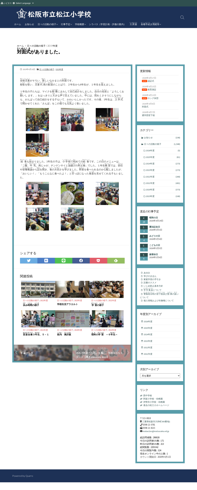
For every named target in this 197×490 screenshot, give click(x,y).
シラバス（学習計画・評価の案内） (107, 24)
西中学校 (148, 402)
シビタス (8, 3)
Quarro (29, 483)
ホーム (17, 24)
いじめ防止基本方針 (154, 290)
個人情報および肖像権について (160, 306)
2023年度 (163, 173)
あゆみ (147, 276)
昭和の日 (153, 221)
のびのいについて (160, 300)
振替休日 (153, 258)
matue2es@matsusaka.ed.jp (156, 438)
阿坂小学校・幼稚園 (153, 406)
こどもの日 (154, 249)
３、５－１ (36, 335)
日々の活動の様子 (47, 24)
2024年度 (163, 166)
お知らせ (29, 24)
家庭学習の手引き (153, 283)
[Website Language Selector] (24, 3)
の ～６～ (104, 335)
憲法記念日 (154, 230)
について (153, 294)
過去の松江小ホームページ (157, 412)
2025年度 (78, 301)
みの (31, 305)
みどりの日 (154, 240)
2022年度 (44, 301)
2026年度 (163, 153)
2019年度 (54, 45)
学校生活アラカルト (67, 304)
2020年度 (78, 331)
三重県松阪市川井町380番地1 (157, 428)
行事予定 (65, 24)
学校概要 (79, 24)
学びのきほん (150, 280)
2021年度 (113, 301)
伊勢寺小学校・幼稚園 (155, 409)
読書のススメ (150, 287)
